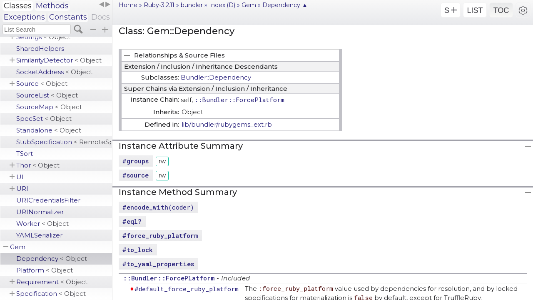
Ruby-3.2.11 (159, 5)
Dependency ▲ (285, 5)
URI (22, 188)
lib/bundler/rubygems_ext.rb (227, 124)
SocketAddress (54, 72)
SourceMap (49, 107)
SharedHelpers (40, 48)
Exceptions (24, 17)
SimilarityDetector (59, 60)
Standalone (48, 130)
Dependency (51, 258)
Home (128, 5)
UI (20, 177)
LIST (475, 10)
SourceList (47, 95)
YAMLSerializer (39, 235)
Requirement (51, 282)
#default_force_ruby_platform (186, 289)
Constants (68, 17)
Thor (38, 165)
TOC (501, 10)
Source (41, 84)
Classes (18, 5)
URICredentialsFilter (48, 200)
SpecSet (44, 118)
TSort (24, 154)
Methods (52, 5)
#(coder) (158, 207)
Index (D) (222, 5)
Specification (51, 294)
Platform (44, 270)
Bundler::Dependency (216, 77)
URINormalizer (40, 212)
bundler (192, 5)
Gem (17, 247)
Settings (43, 37)
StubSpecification (64, 142)
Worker (42, 224)
